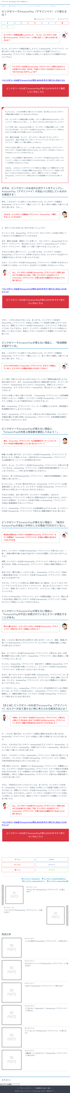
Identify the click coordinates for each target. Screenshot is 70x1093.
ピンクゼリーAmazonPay (31, 879)
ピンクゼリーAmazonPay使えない (54, 879)
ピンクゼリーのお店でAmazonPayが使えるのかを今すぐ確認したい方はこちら (35, 90)
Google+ (18, 865)
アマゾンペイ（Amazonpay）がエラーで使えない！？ (15, 1)
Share (51, 859)
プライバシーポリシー (26, 1088)
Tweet (18, 859)
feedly (52, 870)
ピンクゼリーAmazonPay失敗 (57, 881)
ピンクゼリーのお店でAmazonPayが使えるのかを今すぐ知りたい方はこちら (34, 80)
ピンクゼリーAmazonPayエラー (33, 881)
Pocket (18, 870)
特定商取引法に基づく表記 (43, 1088)
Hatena (52, 865)
